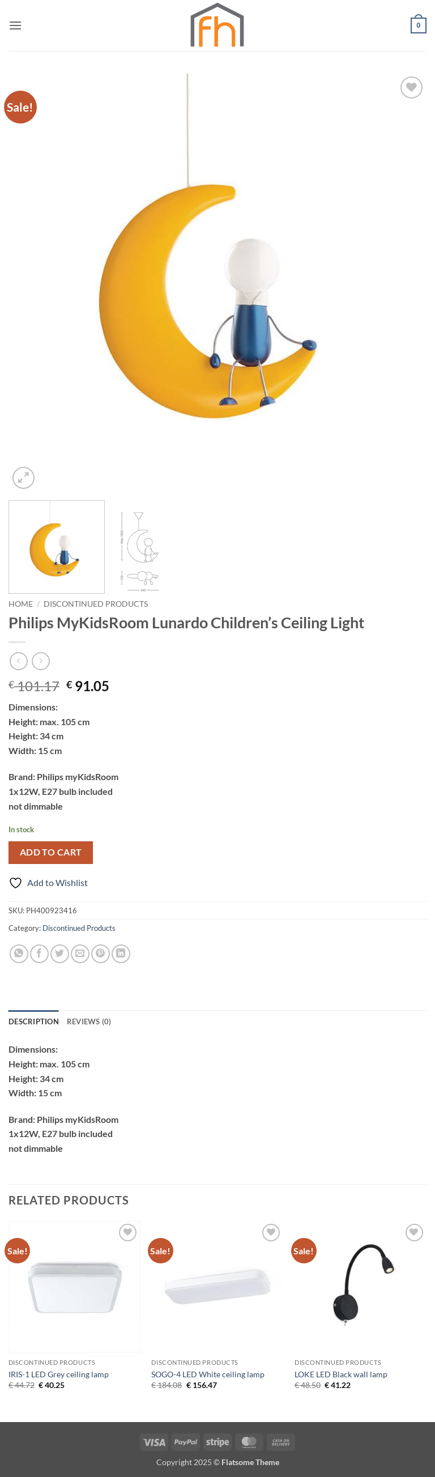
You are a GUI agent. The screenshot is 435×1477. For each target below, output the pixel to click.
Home (20, 603)
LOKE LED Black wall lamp (341, 1374)
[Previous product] (40, 661)
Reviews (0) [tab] (89, 1021)
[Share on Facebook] (39, 953)
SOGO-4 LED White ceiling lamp (208, 1374)
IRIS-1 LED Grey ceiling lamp (58, 1374)
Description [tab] (33, 1021)
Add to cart (51, 852)
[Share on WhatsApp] (19, 953)
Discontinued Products (96, 603)
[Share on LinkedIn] (121, 953)
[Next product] (18, 661)
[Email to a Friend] (80, 953)
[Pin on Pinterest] (100, 953)
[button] (15, 25)
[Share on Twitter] (59, 953)
